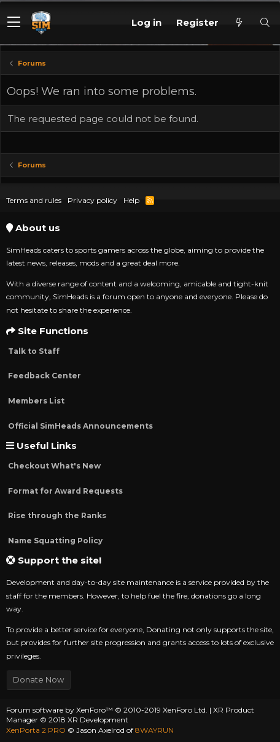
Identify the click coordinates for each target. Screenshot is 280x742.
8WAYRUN (154, 730)
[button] (13, 22)
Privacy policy (92, 200)
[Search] (265, 22)
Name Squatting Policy (54, 540)
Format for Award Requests (64, 490)
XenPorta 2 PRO (36, 730)
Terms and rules (33, 200)
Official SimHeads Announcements (79, 425)
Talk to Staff (33, 351)
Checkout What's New (53, 465)
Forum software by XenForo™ (107, 709)
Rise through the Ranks (56, 515)
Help (131, 200)
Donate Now (38, 679)
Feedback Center (43, 375)
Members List (35, 400)
